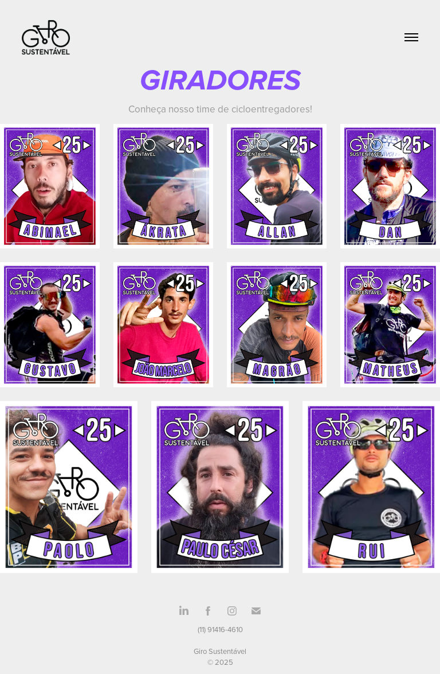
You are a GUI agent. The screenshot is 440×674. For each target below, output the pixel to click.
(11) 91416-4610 (220, 629)
